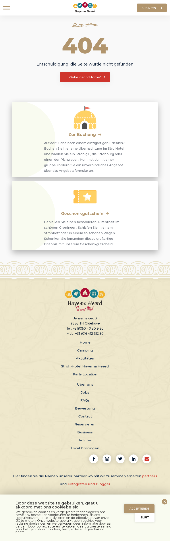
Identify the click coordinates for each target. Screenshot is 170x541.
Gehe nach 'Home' (87, 77)
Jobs (85, 392)
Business (85, 432)
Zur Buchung (85, 134)
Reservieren (85, 424)
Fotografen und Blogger (89, 484)
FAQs (85, 400)
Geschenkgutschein (85, 213)
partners (149, 476)
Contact (85, 416)
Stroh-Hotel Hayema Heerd (85, 366)
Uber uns (85, 384)
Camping (85, 350)
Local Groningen (85, 448)
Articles (85, 440)
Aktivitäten (85, 358)
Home (85, 342)
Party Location (85, 374)
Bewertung (85, 408)
